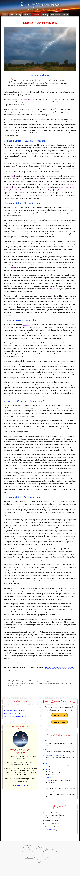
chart (70, 169)
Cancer (60, 190)
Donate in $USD (59, 722)
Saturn (19, 244)
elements (13, 268)
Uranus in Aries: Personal (40, 22)
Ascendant (24, 190)
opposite (53, 289)
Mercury (6, 190)
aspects (10, 244)
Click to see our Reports (20, 785)
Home (5, 15)
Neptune (26, 244)
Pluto (33, 244)
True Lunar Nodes (51, 792)
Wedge (47, 769)
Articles (36, 15)
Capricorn (7, 192)
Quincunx (48, 778)
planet (15, 176)
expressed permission (28, 857)
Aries (8, 95)
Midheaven (34, 190)
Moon (72, 187)
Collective (26, 324)
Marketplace (55, 15)
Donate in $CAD (59, 715)
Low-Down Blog (15, 15)
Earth (47, 786)
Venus (12, 190)
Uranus (71, 92)
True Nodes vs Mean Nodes (55, 755)
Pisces (41, 179)
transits (72, 184)
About (65, 15)
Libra (66, 190)
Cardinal (46, 190)
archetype (32, 169)
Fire (29, 99)
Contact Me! (51, 830)
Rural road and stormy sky (55, 683)
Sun (67, 187)
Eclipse (47, 741)
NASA (39, 861)
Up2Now (27, 15)
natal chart (13, 187)
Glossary (45, 15)
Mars (17, 190)
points (63, 187)
